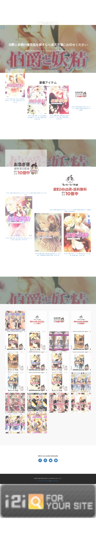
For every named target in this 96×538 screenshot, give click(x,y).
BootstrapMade (55, 481)
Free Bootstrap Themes (43, 481)
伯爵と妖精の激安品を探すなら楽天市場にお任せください (48, 44)
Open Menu (2, 27)
